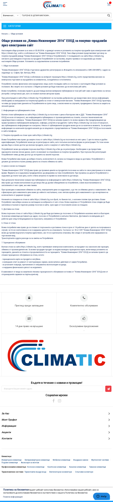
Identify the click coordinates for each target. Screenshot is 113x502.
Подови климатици (10, 462)
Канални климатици (77, 467)
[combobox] (56, 15)
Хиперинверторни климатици (37, 460)
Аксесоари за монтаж (30, 462)
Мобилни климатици (61, 460)
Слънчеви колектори (84, 472)
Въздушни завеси (80, 460)
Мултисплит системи (100, 460)
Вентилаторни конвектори (60, 472)
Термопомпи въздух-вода (35, 472)
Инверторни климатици (12, 460)
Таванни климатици (97, 467)
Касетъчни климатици (57, 467)
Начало (5, 34)
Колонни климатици (35, 467)
